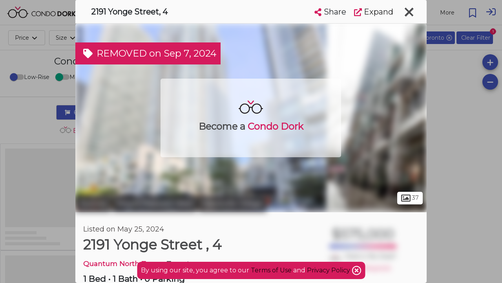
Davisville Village (233, 203)
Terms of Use (271, 270)
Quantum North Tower (123, 263)
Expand (373, 12)
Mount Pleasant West (155, 203)
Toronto (93, 203)
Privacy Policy (329, 270)
